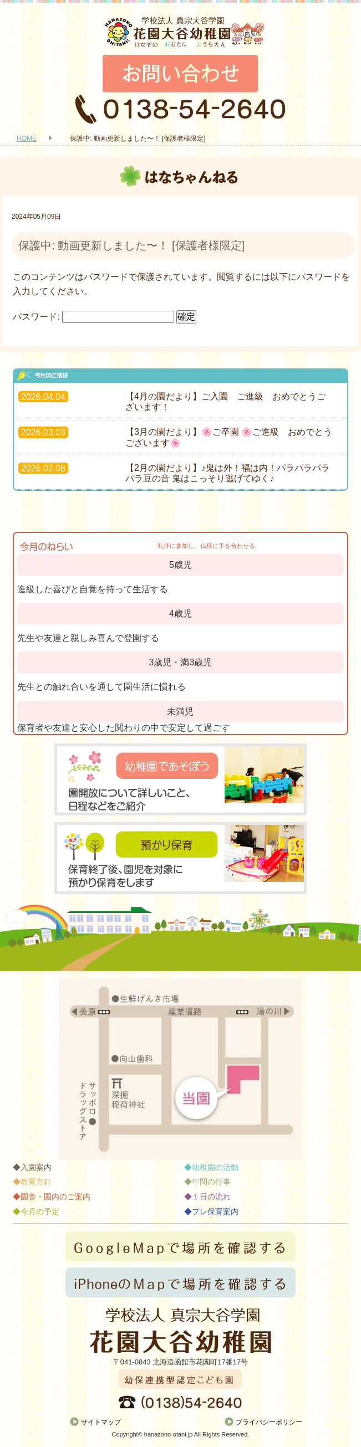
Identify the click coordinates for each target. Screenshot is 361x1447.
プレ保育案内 (215, 1211)
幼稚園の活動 (215, 1167)
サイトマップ (101, 1422)
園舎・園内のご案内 (55, 1196)
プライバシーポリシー (269, 1422)
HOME (27, 138)
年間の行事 (211, 1181)
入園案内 (36, 1167)
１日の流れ (211, 1196)
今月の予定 (40, 1211)
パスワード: (93, 316)
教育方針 (36, 1181)
